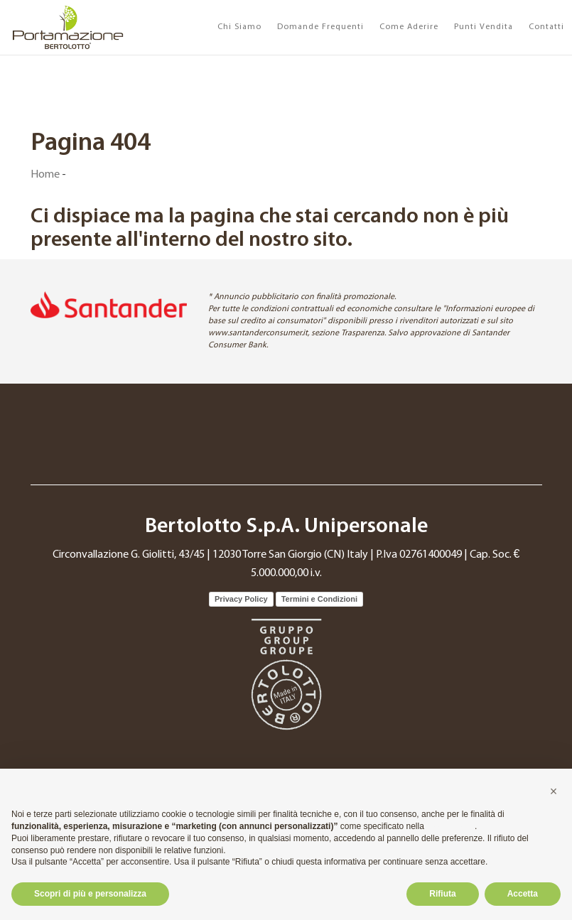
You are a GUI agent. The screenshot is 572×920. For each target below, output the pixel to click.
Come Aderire (408, 27)
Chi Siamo (239, 27)
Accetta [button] (522, 894)
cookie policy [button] (450, 826)
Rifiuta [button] (442, 894)
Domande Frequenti (320, 27)
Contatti (546, 27)
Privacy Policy (241, 599)
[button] (553, 791)
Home (45, 174)
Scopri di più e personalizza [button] (90, 894)
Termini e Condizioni (319, 599)
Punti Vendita (483, 27)
